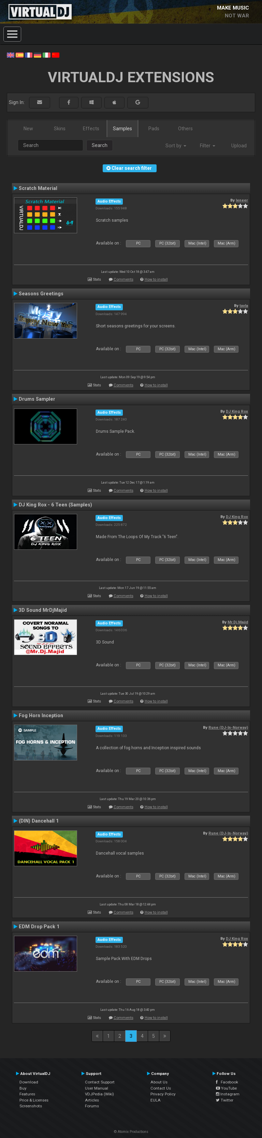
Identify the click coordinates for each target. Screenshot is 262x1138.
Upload (239, 145)
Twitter (224, 1100)
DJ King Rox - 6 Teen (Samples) (55, 504)
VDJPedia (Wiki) (99, 1094)
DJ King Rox (237, 411)
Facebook (227, 1082)
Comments (123, 279)
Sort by (175, 145)
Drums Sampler (37, 399)
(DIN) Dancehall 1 (39, 821)
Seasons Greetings (41, 293)
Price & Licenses (33, 1100)
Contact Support (100, 1082)
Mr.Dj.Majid (238, 622)
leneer (242, 200)
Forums (92, 1106)
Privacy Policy (163, 1094)
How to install (156, 279)
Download (28, 1082)
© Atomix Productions (131, 1131)
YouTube (226, 1088)
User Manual (96, 1088)
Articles (92, 1100)
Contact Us (160, 1088)
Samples (122, 128)
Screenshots (30, 1106)
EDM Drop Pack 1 (39, 926)
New (28, 128)
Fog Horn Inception (41, 715)
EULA (155, 1100)
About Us (159, 1082)
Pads (153, 128)
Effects (91, 128)
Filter (207, 145)
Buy (23, 1088)
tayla (243, 305)
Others (185, 128)
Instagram (227, 1094)
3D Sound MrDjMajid (43, 610)
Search (99, 145)
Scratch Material (38, 188)
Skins (60, 128)
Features (27, 1094)
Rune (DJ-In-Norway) (228, 727)
